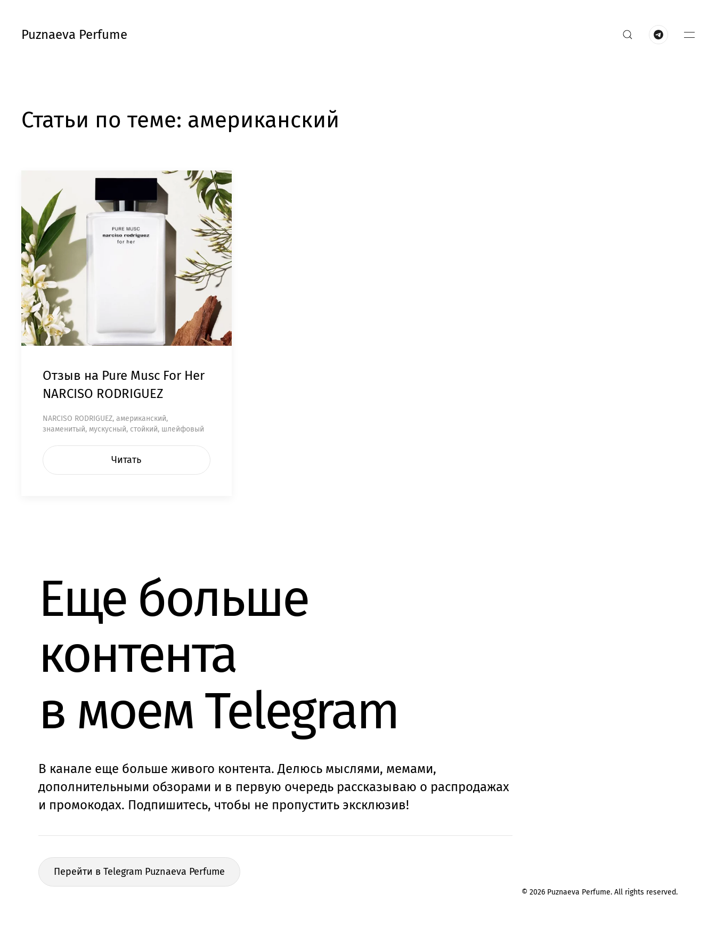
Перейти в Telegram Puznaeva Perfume (139, 871)
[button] (627, 35)
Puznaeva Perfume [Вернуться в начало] (74, 34)
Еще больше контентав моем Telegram (218, 655)
